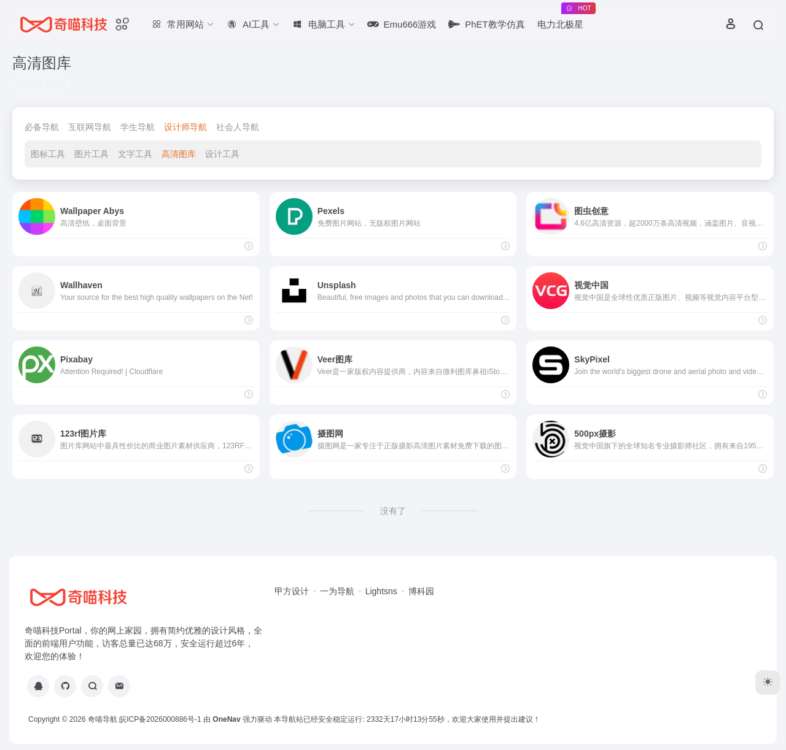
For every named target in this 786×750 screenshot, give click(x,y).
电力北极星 (563, 19)
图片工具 (91, 154)
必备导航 (42, 127)
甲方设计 (291, 591)
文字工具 (135, 154)
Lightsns (381, 591)
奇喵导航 (102, 719)
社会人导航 (237, 127)
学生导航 (137, 127)
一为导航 (337, 591)
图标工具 (48, 154)
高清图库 (178, 154)
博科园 (421, 591)
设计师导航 (185, 127)
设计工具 (222, 154)
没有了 (393, 511)
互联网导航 (89, 127)
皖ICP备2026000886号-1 (160, 719)
